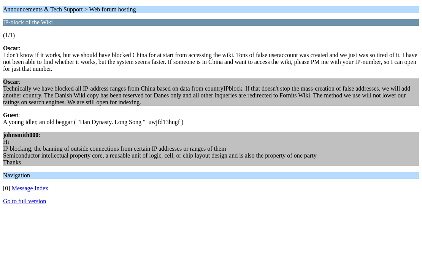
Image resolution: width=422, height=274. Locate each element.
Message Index (30, 188)
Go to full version (24, 201)
